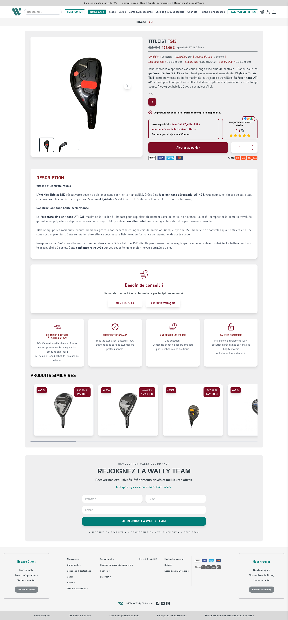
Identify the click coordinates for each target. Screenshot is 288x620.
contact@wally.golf (163, 302)
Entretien (105, 576)
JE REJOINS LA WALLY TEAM (144, 521)
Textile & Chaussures (212, 11)
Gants (71, 576)
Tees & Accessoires (77, 588)
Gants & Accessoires (141, 11)
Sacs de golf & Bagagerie (170, 11)
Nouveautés (97, 11)
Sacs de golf (107, 559)
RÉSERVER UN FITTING (243, 11)
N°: (150, 93)
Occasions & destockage (80, 570)
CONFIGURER (74, 11)
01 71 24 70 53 (125, 302)
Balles (122, 11)
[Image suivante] (127, 85)
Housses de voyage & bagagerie (116, 565)
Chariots (192, 11)
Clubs (112, 11)
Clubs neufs (74, 565)
